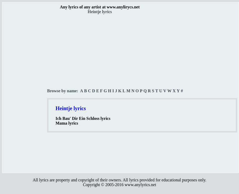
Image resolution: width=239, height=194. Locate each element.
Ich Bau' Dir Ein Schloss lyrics (83, 118)
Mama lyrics (67, 123)
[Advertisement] (25, 92)
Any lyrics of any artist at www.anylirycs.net (100, 7)
